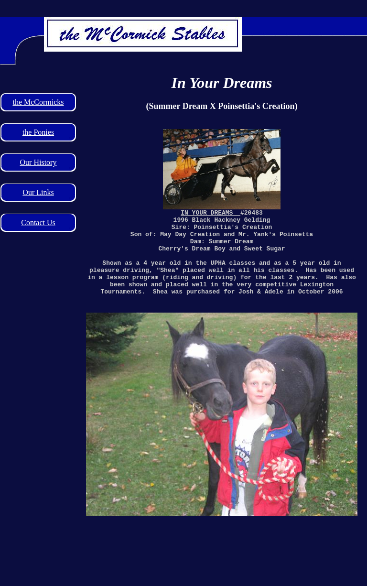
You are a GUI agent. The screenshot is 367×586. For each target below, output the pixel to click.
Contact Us (38, 222)
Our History (38, 162)
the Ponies (38, 132)
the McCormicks (38, 102)
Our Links (38, 192)
